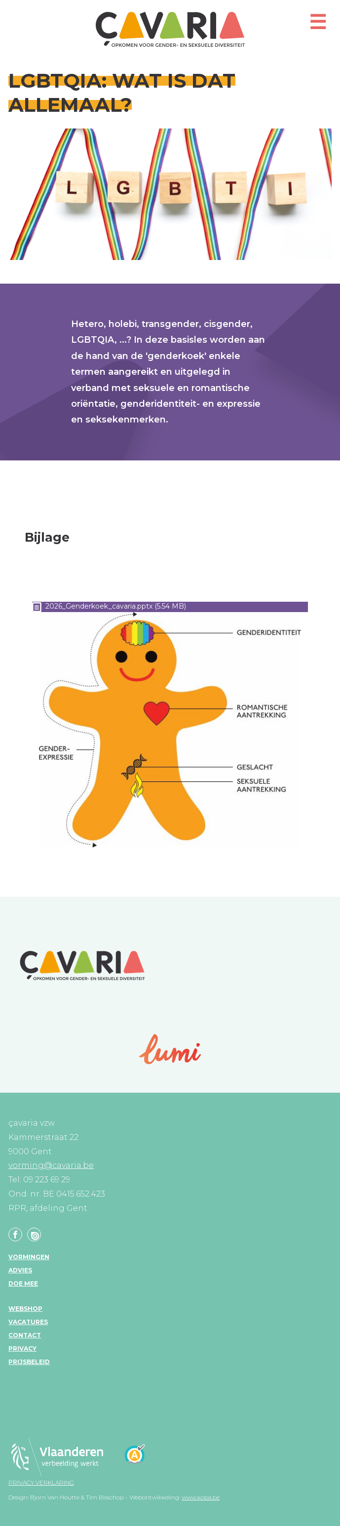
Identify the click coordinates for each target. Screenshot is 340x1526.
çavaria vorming (170, 29)
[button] (318, 26)
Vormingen (28, 1257)
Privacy (22, 1348)
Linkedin (34, 1234)
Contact (24, 1335)
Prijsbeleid (29, 1361)
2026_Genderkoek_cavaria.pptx (98, 606)
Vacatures (28, 1322)
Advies (20, 1270)
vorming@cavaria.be (51, 1165)
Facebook (15, 1234)
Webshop (25, 1308)
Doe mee (23, 1283)
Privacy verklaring (41, 1482)
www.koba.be (201, 1497)
